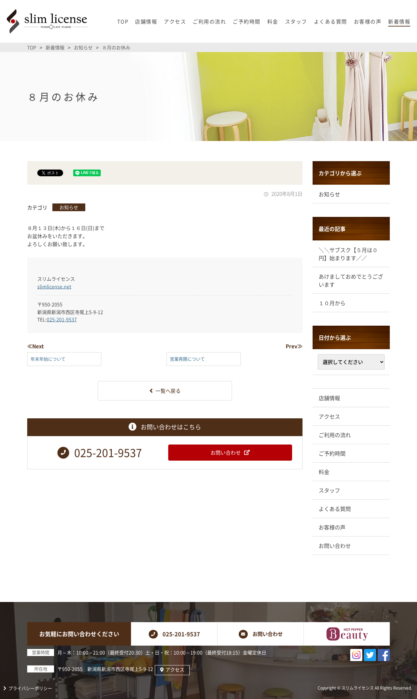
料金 (324, 472)
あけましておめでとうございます (351, 280)
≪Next (35, 346)
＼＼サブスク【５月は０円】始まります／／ (348, 254)
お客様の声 (332, 527)
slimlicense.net (54, 286)
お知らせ (68, 207)
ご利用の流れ (335, 435)
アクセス (329, 416)
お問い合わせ (335, 546)
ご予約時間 (332, 453)
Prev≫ (294, 346)
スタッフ (329, 490)
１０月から (332, 303)
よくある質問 (335, 509)
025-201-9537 (62, 319)
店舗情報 (329, 398)
